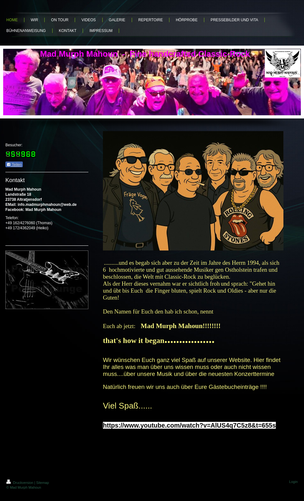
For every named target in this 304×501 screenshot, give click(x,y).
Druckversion (20, 483)
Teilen (14, 164)
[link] (189, 425)
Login (293, 482)
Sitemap (42, 483)
